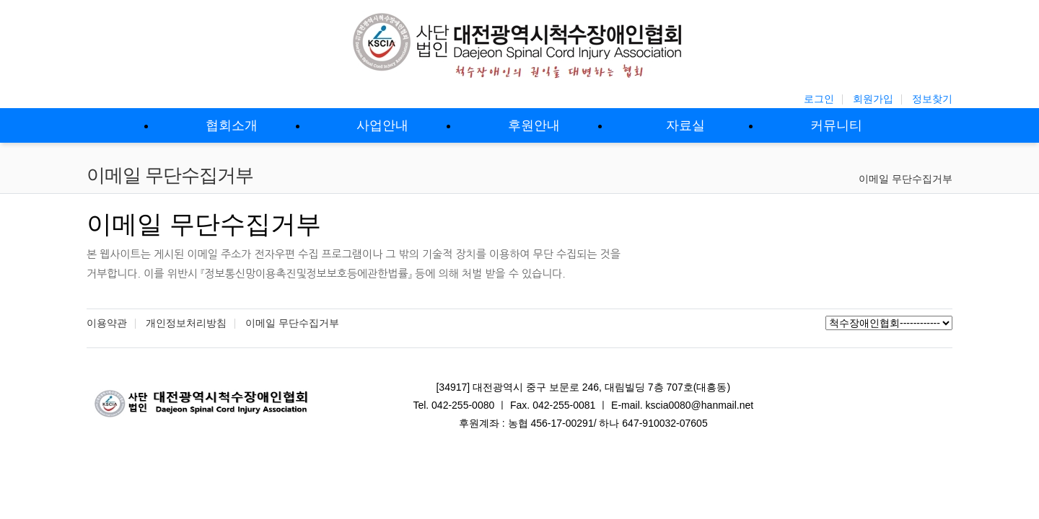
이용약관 (107, 323)
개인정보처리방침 (186, 323)
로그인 (819, 99)
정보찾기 (932, 99)
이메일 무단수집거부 (905, 179)
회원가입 (873, 99)
